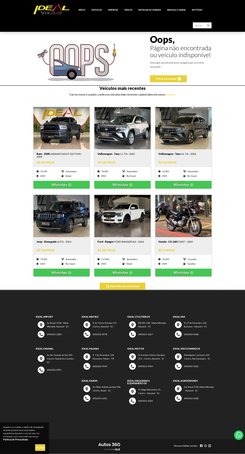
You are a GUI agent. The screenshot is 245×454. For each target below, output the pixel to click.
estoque (170, 94)
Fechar (40, 447)
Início (82, 10)
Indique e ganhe (176, 10)
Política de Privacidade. (16, 439)
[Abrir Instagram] (205, 446)
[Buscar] (208, 25)
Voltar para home (168, 79)
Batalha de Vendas (149, 10)
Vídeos (128, 10)
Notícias (197, 10)
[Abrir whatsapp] (239, 435)
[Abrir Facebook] (201, 446)
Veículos (96, 10)
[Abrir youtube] (209, 446)
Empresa (113, 10)
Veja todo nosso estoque (123, 286)
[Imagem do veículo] (62, 155)
